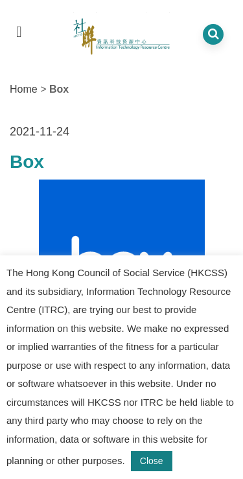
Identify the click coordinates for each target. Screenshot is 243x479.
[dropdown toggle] (19, 31)
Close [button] (151, 461)
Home (24, 89)
